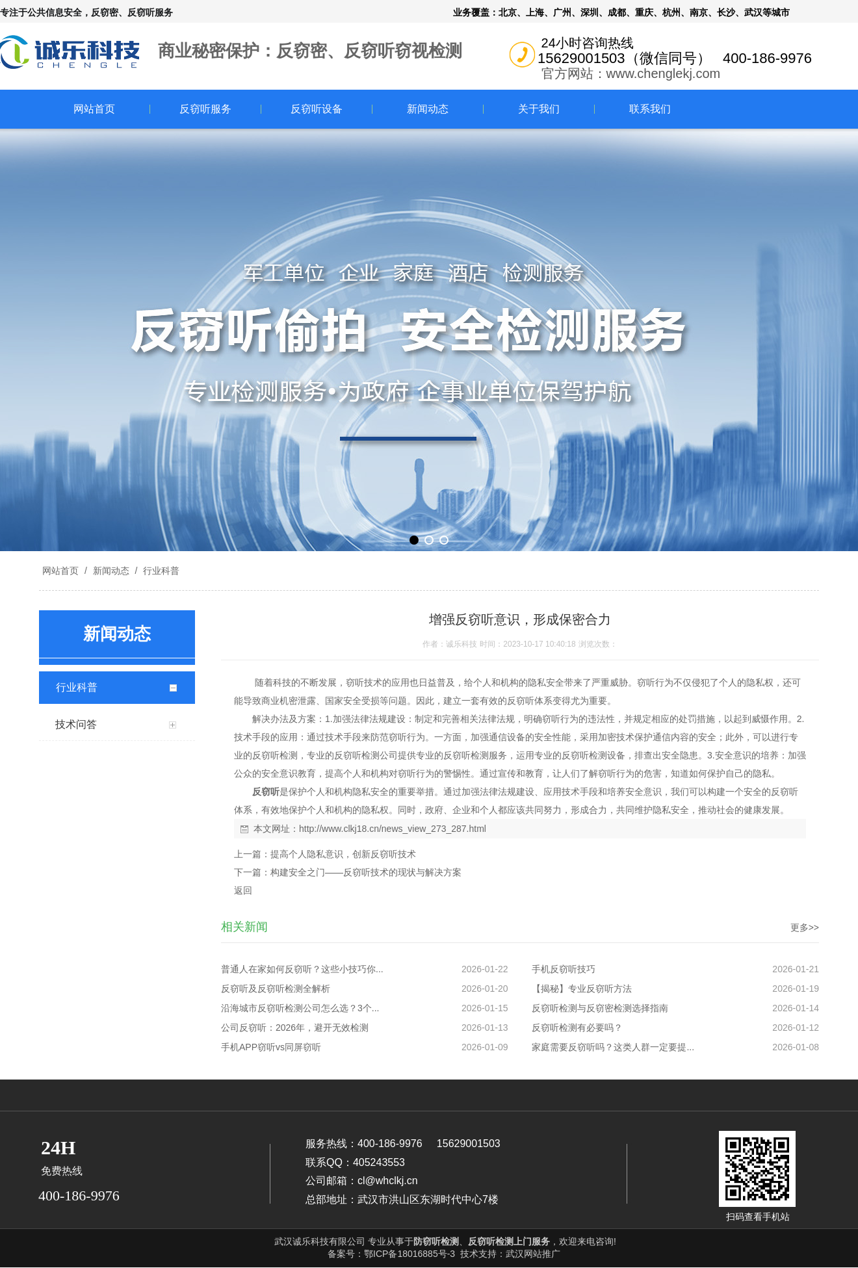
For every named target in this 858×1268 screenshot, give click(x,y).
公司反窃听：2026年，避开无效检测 (295, 1027)
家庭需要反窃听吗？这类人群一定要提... (613, 1047)
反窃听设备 (317, 108)
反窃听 (266, 791)
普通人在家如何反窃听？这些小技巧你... (302, 969)
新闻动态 (427, 108)
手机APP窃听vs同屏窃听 (271, 1047)
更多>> (804, 927)
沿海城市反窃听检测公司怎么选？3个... (300, 1008)
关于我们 (539, 108)
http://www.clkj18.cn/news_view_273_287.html (392, 828)
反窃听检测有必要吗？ (577, 1027)
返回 (243, 890)
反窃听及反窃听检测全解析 (275, 988)
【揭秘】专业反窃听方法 (582, 988)
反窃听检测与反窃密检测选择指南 (600, 1008)
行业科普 (159, 570)
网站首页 (94, 108)
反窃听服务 (205, 108)
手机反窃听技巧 (563, 969)
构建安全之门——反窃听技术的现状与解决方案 (366, 872)
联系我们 (650, 108)
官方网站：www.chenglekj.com (631, 73)
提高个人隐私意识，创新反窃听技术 (343, 854)
